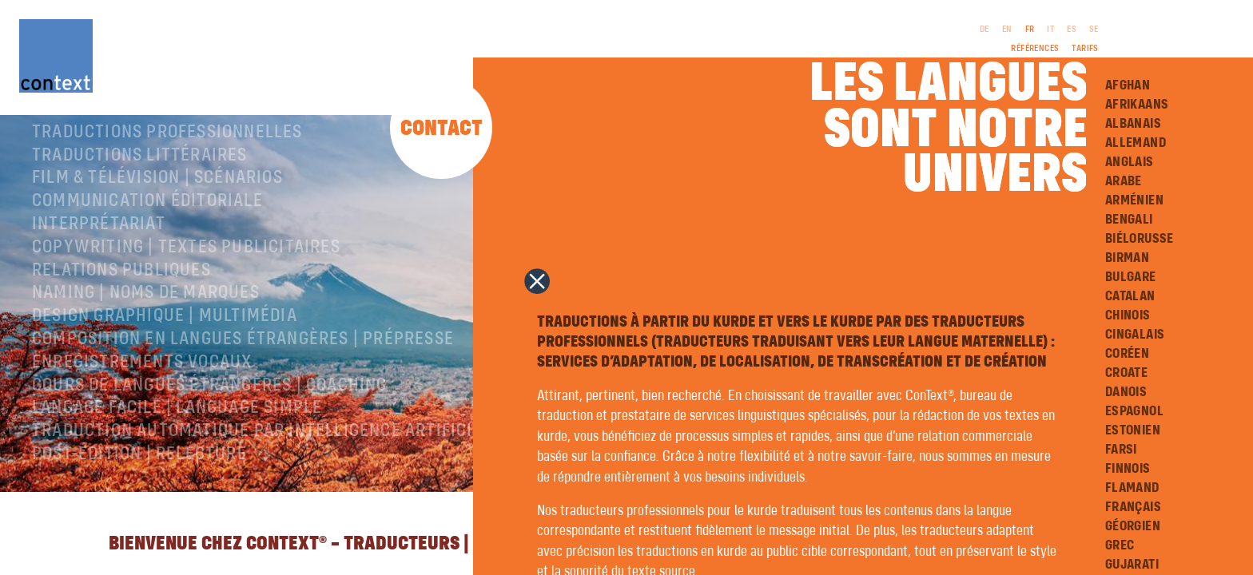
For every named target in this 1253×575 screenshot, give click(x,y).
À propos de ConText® (125, 135)
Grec (1120, 545)
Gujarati (1132, 564)
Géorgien (1132, 526)
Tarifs (1085, 49)
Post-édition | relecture (139, 480)
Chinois (1128, 315)
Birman (1127, 258)
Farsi (1121, 449)
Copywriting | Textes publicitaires (186, 274)
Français (1133, 507)
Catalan (1130, 296)
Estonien (1132, 430)
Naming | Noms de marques (146, 319)
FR (1030, 29)
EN (1007, 29)
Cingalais (1135, 334)
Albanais (1133, 124)
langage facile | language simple (177, 434)
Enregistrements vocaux (142, 389)
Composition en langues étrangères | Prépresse (243, 365)
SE (1094, 29)
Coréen (1127, 354)
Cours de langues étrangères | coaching (210, 412)
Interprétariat (98, 250)
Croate (1126, 373)
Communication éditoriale (147, 227)
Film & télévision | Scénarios (157, 204)
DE (984, 29)
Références (1035, 49)
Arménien (1134, 200)
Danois (1126, 392)
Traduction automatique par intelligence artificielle (271, 457)
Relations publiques (121, 297)
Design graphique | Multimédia (164, 342)
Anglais (1129, 162)
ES (1071, 29)
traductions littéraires (140, 182)
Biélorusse (1139, 239)
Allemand (1135, 143)
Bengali (1129, 219)
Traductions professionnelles (167, 159)
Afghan (1127, 85)
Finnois (1128, 469)
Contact (441, 129)
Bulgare (1130, 277)
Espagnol (1134, 411)
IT (1050, 29)
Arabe (1123, 181)
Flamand (1132, 488)
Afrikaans (1137, 104)
